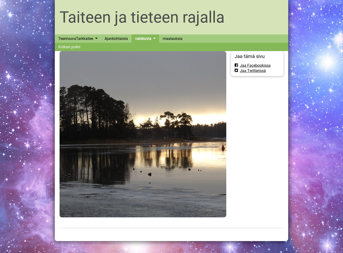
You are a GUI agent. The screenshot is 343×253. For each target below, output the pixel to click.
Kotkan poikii (69, 47)
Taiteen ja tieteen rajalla (142, 17)
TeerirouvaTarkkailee (75, 38)
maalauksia (172, 38)
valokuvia (143, 38)
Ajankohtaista (116, 38)
